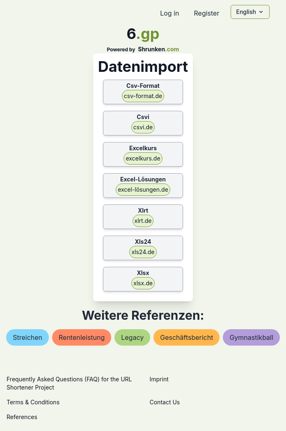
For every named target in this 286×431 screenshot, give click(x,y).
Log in (169, 13)
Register (206, 13)
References (22, 416)
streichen (27, 337)
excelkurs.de (143, 158)
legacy (132, 337)
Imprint (159, 379)
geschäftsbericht (186, 337)
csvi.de (143, 127)
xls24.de (142, 251)
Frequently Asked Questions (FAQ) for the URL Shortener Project (69, 383)
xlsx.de (143, 283)
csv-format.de (143, 95)
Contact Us (165, 402)
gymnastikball (251, 337)
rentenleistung (82, 337)
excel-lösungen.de (143, 189)
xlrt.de (143, 220)
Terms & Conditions (33, 402)
